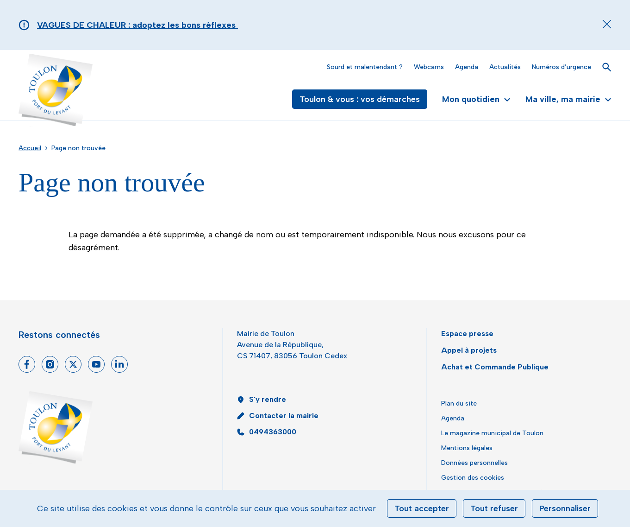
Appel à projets (469, 350)
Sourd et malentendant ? (365, 67)
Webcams (429, 67)
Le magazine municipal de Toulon (492, 433)
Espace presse (467, 333)
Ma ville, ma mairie (568, 99)
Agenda (466, 67)
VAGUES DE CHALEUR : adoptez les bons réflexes (137, 25)
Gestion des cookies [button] (472, 478)
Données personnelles (474, 463)
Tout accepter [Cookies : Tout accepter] (421, 508)
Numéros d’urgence (561, 67)
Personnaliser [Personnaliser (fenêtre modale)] (565, 508)
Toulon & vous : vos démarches (359, 99)
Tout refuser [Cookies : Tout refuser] (494, 508)
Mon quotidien (476, 99)
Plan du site (459, 403)
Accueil (30, 148)
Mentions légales (467, 448)
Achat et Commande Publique (495, 366)
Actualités (505, 67)
